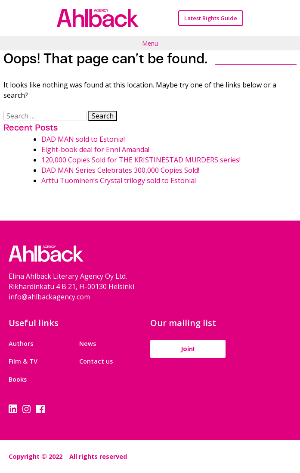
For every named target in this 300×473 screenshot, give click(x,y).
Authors (21, 343)
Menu (150, 43)
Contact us (96, 361)
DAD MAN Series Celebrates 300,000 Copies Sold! (120, 170)
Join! (188, 349)
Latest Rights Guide (210, 18)
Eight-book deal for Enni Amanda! (95, 149)
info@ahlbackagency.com (49, 297)
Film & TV (23, 361)
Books (18, 379)
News (87, 343)
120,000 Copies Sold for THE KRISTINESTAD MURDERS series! (141, 160)
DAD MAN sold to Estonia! (83, 139)
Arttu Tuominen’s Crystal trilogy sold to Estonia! (118, 180)
